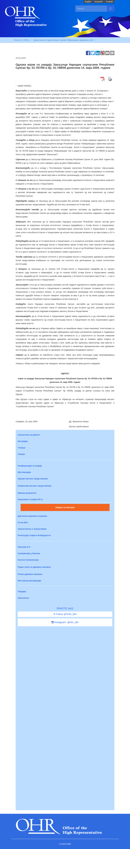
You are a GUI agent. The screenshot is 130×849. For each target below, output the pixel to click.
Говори (21, 454)
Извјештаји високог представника (34, 486)
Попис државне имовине (30, 574)
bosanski (99, 1)
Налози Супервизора (28, 560)
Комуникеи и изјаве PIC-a (30, 499)
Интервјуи (23, 441)
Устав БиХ (23, 522)
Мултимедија (24, 472)
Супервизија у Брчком (29, 553)
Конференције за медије (30, 466)
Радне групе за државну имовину (34, 567)
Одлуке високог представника (46, 40)
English (88, 1)
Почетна (17, 40)
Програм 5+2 (24, 547)
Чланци (21, 448)
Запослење (23, 598)
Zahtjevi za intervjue (65, 507)
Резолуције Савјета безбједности (34, 535)
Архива (63, 40)
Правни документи (27, 493)
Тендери (22, 591)
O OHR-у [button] (27, 40)
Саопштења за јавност (29, 435)
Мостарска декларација (29, 580)
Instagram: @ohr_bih (65, 622)
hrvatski (109, 1)
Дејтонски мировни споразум (32, 516)
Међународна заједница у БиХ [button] (81, 40)
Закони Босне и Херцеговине (32, 529)
